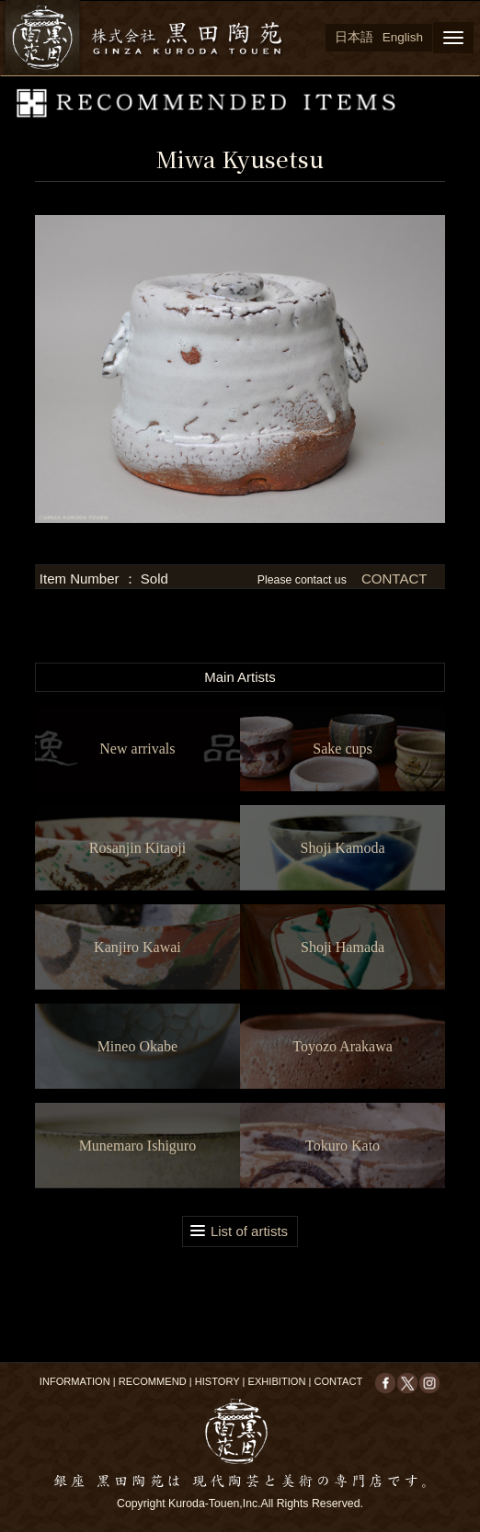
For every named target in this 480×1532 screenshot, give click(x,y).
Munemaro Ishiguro (138, 1145)
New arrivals (137, 748)
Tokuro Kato (342, 1145)
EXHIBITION (277, 1381)
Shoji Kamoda (343, 848)
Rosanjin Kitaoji (137, 848)
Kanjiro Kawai (137, 947)
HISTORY (217, 1381)
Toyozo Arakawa (342, 1046)
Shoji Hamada (342, 947)
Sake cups (342, 748)
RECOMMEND (153, 1381)
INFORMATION (75, 1381)
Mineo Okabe (137, 1046)
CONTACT (392, 578)
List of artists (249, 1231)
